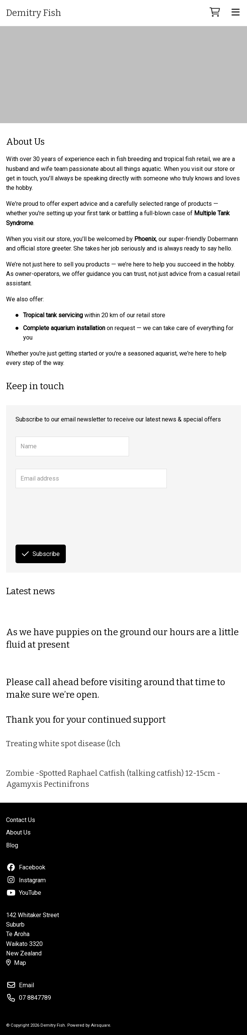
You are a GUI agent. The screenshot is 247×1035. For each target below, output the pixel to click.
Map (16, 962)
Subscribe (41, 553)
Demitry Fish (33, 13)
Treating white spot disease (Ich (63, 743)
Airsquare (100, 1025)
